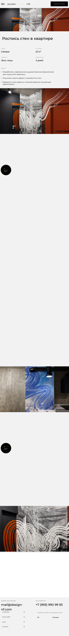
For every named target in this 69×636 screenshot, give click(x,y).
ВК (38, 617)
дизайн (11, 4)
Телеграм (55, 617)
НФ (28, 4)
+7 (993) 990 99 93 (49, 605)
